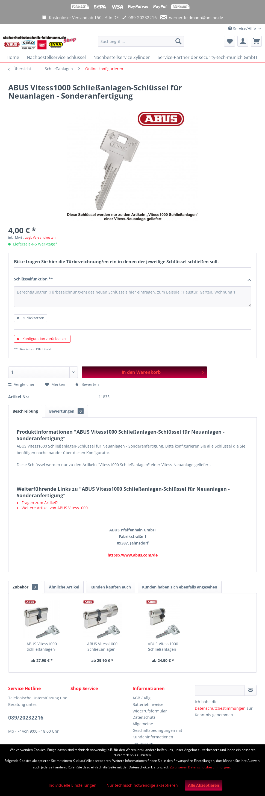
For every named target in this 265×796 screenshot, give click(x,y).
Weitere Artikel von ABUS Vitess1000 (52, 507)
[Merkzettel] (229, 41)
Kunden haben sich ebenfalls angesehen (179, 587)
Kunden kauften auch (110, 587)
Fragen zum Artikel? (37, 502)
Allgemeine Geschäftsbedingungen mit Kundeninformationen (157, 730)
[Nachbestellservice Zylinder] (122, 57)
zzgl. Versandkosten (40, 237)
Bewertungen (66, 411)
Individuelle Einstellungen (72, 785)
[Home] (13, 57)
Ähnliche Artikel (64, 587)
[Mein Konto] (242, 41)
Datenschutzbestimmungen (220, 708)
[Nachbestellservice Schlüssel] (56, 57)
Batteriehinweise (147, 704)
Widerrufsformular (149, 711)
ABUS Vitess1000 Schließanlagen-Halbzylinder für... (162, 646)
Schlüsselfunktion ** (132, 279)
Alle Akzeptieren (203, 785)
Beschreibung (25, 411)
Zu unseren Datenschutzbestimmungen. (200, 767)
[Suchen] (178, 41)
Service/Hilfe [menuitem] (242, 28)
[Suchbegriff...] (141, 41)
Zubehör (25, 587)
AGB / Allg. (142, 697)
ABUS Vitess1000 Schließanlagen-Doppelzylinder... (41, 646)
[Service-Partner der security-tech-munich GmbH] (207, 57)
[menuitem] (141, 44)
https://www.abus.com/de (133, 555)
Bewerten (87, 384)
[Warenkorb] (256, 41)
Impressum (142, 743)
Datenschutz (143, 717)
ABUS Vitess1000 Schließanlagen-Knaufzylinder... (102, 646)
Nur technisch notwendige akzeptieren (142, 785)
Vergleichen (22, 384)
